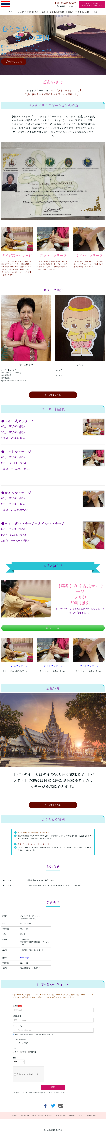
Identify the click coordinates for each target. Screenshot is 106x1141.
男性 (16, 1052)
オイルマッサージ (89, 666)
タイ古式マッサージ (17, 666)
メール (16, 1043)
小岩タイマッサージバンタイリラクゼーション (92, 4)
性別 (14, 1048)
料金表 (35, 12)
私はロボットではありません (26, 1074)
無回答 (32, 1052)
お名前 (15, 1006)
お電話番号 (17, 1016)
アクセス (79, 12)
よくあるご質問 (56, 12)
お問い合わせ (91, 12)
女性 (23, 1052)
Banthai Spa (24, 958)
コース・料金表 (37, 1115)
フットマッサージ (53, 666)
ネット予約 (53, 627)
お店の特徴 (25, 12)
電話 (25, 1043)
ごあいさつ (13, 12)
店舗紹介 (44, 12)
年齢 (14, 1057)
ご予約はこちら (13, 61)
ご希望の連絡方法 (19, 1039)
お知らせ (70, 12)
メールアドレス (18, 1026)
